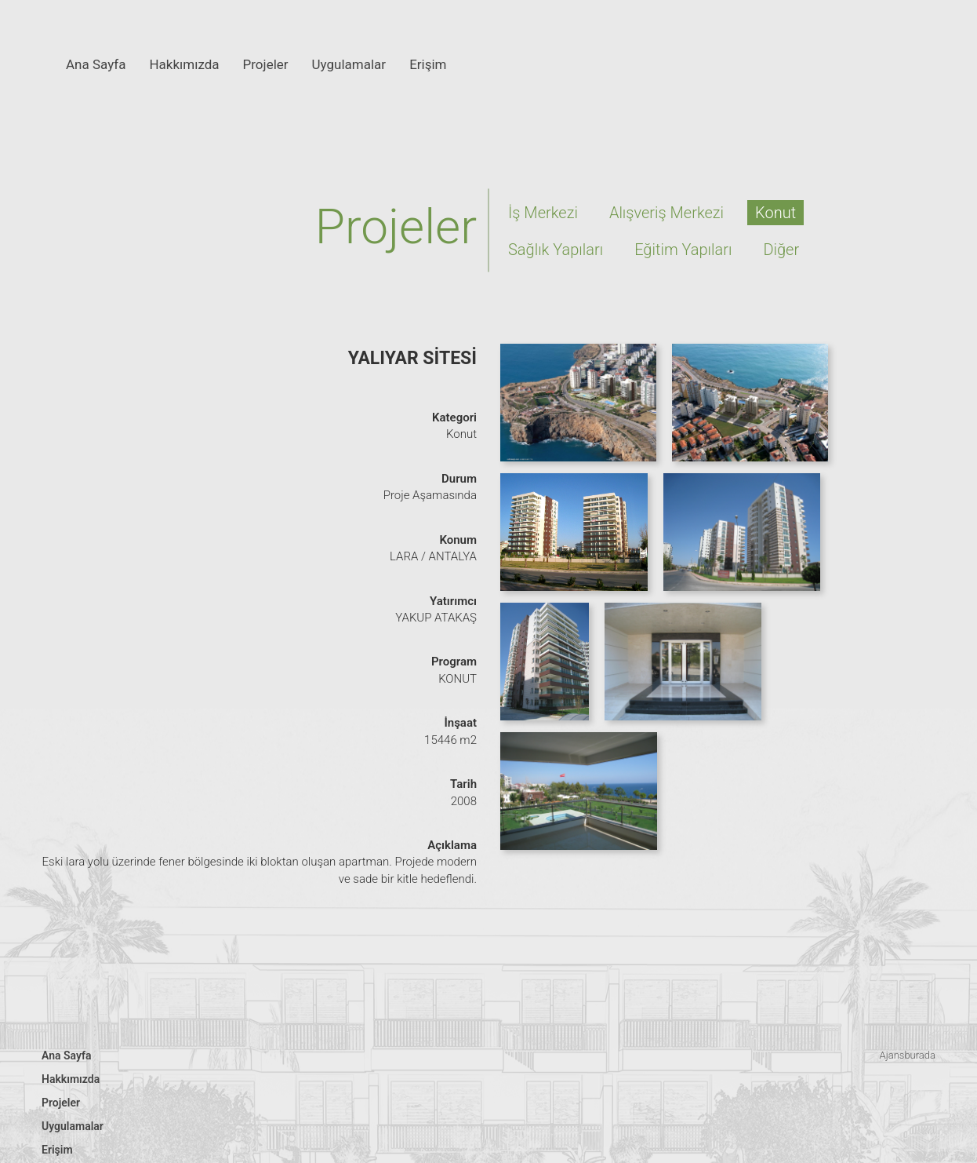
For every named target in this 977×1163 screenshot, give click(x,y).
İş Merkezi (543, 212)
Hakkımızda (184, 64)
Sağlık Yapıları (555, 249)
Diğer (781, 249)
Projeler (266, 64)
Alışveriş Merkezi (666, 212)
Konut (775, 212)
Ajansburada (907, 1055)
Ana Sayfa (95, 64)
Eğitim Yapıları (683, 249)
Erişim (427, 64)
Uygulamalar (349, 64)
